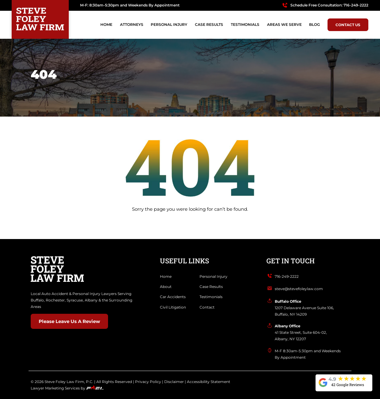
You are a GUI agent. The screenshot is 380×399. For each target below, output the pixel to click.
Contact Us (347, 24)
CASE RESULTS (209, 24)
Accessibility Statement (208, 381)
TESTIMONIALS (245, 24)
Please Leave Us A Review (69, 321)
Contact (207, 307)
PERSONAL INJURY (169, 24)
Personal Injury (213, 276)
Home (106, 24)
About (166, 286)
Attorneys (131, 24)
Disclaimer (174, 381)
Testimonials (211, 296)
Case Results (211, 286)
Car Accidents (173, 296)
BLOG (314, 24)
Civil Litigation (173, 307)
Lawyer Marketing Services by (67, 388)
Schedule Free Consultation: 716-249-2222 (329, 5)
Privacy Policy (148, 381)
